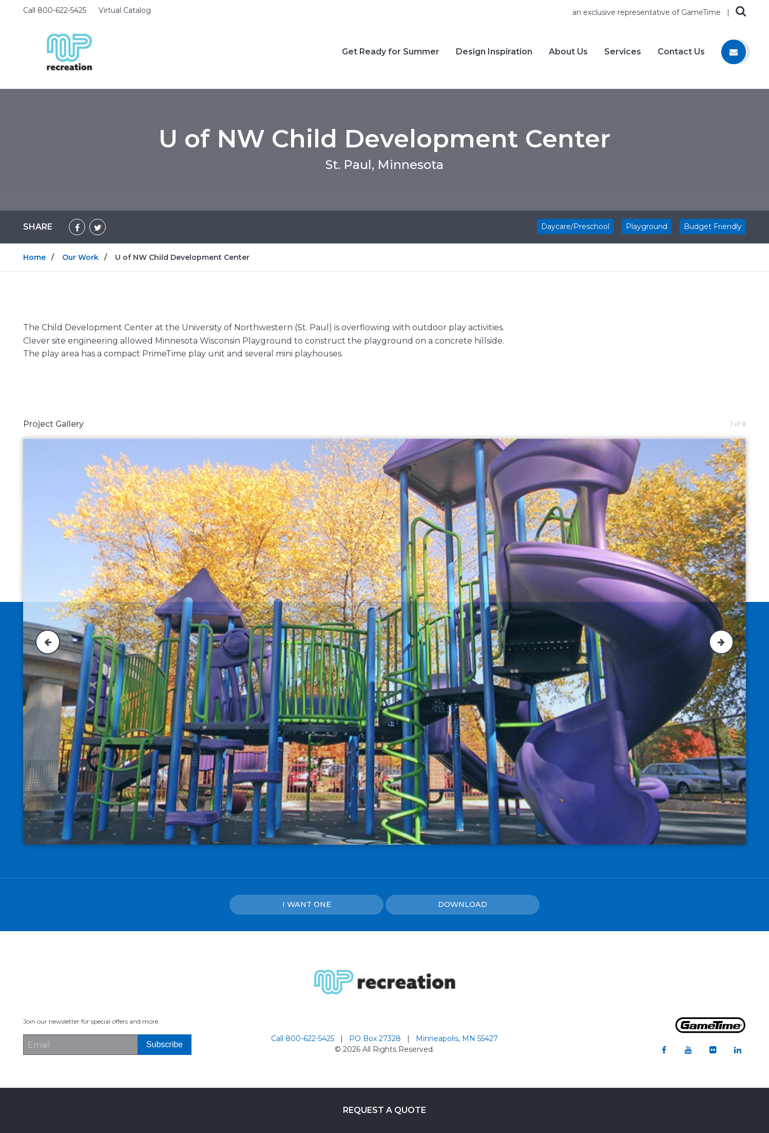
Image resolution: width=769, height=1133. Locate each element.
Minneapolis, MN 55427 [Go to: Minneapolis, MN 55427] (457, 1038)
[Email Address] (80, 1044)
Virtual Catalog (125, 10)
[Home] (69, 51)
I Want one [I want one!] (306, 904)
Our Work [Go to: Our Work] (80, 257)
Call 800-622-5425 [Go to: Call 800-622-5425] (303, 1038)
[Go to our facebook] (664, 1050)
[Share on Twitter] (97, 227)
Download (462, 904)
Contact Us (681, 52)
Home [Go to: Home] (34, 257)
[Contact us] (733, 52)
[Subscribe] (164, 1044)
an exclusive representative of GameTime (647, 12)
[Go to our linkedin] (737, 1050)
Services (622, 52)
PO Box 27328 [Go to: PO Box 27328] (376, 1038)
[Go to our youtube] (688, 1050)
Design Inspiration (494, 52)
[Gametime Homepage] (710, 1030)
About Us (568, 52)
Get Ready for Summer (390, 52)
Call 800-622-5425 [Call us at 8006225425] (55, 10)
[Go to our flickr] (713, 1050)
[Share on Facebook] (77, 227)
